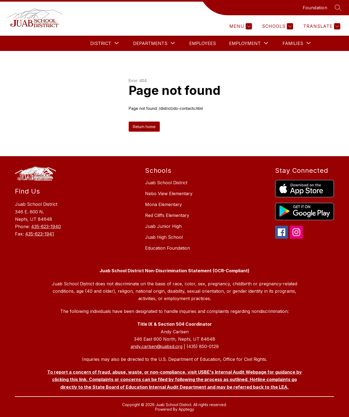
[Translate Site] (321, 26)
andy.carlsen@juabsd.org (156, 346)
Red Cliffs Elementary (167, 215)
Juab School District (166, 182)
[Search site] (338, 7)
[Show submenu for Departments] (150, 43)
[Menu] (240, 26)
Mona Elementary (163, 204)
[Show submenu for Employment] (245, 43)
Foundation (315, 7)
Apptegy (186, 409)
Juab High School (164, 237)
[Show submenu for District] (100, 43)
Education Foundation (167, 248)
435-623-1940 (46, 226)
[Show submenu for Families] (292, 43)
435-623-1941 (39, 234)
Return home (144, 126)
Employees (202, 43)
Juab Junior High (163, 226)
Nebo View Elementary (168, 193)
